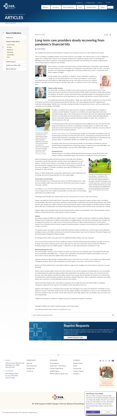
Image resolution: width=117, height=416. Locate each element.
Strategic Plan (31, 368)
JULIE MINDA (41, 49)
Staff (8, 57)
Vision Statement (32, 366)
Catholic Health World (10, 23)
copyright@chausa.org (64, 309)
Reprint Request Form (75, 337)
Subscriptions (10, 54)
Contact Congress (78, 371)
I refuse (108, 412)
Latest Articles (11, 44)
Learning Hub (77, 368)
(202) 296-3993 (10, 367)
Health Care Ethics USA (13, 65)
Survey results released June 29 (61, 133)
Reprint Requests (11, 69)
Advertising (10, 52)
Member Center (78, 363)
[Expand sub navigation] (24, 41)
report (46, 189)
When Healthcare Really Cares (59, 374)
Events (75, 366)
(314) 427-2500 (10, 377)
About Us (29, 363)
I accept (93, 412)
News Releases (54, 363)
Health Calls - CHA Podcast (58, 366)
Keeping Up (10, 49)
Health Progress (11, 62)
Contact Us (30, 371)
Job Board (76, 374)
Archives (9, 47)
